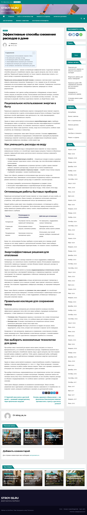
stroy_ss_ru (14, 43)
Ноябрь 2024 (72, 217)
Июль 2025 (71, 187)
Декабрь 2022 (72, 306)
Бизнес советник (22, 20)
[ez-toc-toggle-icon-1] (33, 53)
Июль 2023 (71, 276)
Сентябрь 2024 (73, 225)
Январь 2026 (72, 162)
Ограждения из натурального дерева (75, 478)
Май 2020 (71, 365)
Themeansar (30, 510)
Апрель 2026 (72, 149)
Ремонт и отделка (43, 16)
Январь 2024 (72, 251)
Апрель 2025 (72, 200)
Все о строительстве (74, 120)
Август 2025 (72, 183)
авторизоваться (34, 455)
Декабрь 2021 (72, 357)
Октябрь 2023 (72, 264)
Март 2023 (71, 293)
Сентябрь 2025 (73, 179)
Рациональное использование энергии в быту (19, 56)
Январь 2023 (72, 302)
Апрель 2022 (72, 340)
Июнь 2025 (71, 192)
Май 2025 (71, 196)
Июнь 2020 (71, 361)
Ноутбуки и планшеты (40, 20)
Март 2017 (71, 395)
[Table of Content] (33, 53)
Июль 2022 (71, 327)
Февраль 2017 (72, 399)
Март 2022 (71, 344)
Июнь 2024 (71, 230)
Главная (11, 16)
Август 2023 (72, 272)
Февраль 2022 (72, 348)
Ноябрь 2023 (72, 259)
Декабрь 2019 (72, 369)
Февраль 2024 (72, 247)
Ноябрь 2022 (72, 310)
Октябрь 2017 (72, 382)
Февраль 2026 (72, 158)
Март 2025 (71, 204)
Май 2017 (71, 390)
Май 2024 (71, 234)
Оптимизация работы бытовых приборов (18, 60)
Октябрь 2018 (72, 374)
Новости (5, 30)
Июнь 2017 (71, 386)
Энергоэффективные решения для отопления (20, 61)
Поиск (70, 43)
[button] (81, 18)
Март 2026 (71, 154)
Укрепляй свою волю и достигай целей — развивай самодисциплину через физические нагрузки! (17, 399)
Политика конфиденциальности (77, 511)
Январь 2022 (72, 352)
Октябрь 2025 (72, 175)
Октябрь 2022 (72, 314)
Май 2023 (71, 285)
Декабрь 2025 (72, 166)
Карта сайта (82, 509)
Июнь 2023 (71, 280)
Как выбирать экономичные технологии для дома (21, 65)
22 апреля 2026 (10, 481)
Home (60, 509)
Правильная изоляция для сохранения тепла (19, 63)
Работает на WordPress (7, 510)
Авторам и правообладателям (71, 509)
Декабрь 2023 (72, 255)
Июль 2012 (71, 403)
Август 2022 (72, 323)
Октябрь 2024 (72, 221)
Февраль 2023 (72, 297)
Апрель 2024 (72, 238)
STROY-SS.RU (10, 8)
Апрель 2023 (72, 289)
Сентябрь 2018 (72, 378)
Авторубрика (8, 20)
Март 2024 (71, 242)
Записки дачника (60, 16)
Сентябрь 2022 (73, 319)
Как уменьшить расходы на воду (16, 58)
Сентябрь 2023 (73, 268)
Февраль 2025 (72, 209)
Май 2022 (71, 335)
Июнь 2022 (71, 331)
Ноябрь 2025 (72, 170)
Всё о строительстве (25, 16)
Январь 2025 (72, 213)
